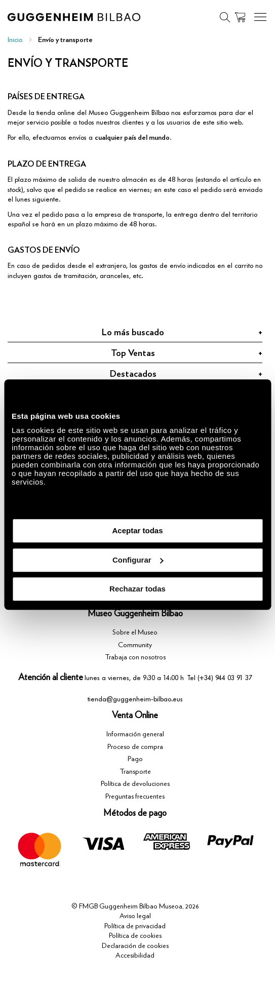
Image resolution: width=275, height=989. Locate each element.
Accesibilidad (134, 955)
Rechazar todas (137, 588)
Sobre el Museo (135, 632)
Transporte (135, 771)
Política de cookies (135, 935)
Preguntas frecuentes (135, 796)
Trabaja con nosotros (135, 657)
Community (135, 645)
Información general (135, 734)
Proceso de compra (135, 746)
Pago (135, 759)
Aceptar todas (137, 530)
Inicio (15, 40)
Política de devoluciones (135, 783)
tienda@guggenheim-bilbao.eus (135, 699)
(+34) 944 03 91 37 (225, 678)
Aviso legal (135, 916)
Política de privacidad (135, 926)
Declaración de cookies (135, 946)
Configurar (138, 560)
